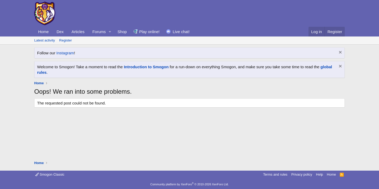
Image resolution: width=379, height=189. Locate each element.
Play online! (149, 31)
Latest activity (44, 40)
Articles (78, 31)
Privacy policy (301, 174)
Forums (99, 31)
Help (319, 174)
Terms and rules (275, 174)
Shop (122, 31)
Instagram (65, 53)
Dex (60, 31)
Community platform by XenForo (189, 184)
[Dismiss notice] (339, 53)
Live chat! (181, 31)
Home (43, 31)
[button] (110, 31)
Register (65, 40)
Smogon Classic (49, 174)
